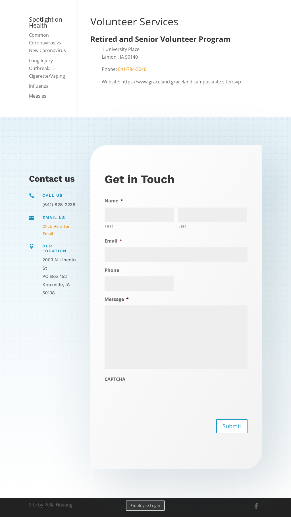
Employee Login (145, 505)
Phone (113, 270)
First (111, 226)
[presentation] (149, 396)
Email (115, 241)
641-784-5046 (132, 69)
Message (118, 299)
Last (182, 225)
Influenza (39, 86)
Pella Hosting (58, 505)
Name (115, 201)
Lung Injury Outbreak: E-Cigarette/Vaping (47, 68)
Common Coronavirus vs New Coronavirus (47, 43)
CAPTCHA (117, 379)
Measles (37, 96)
